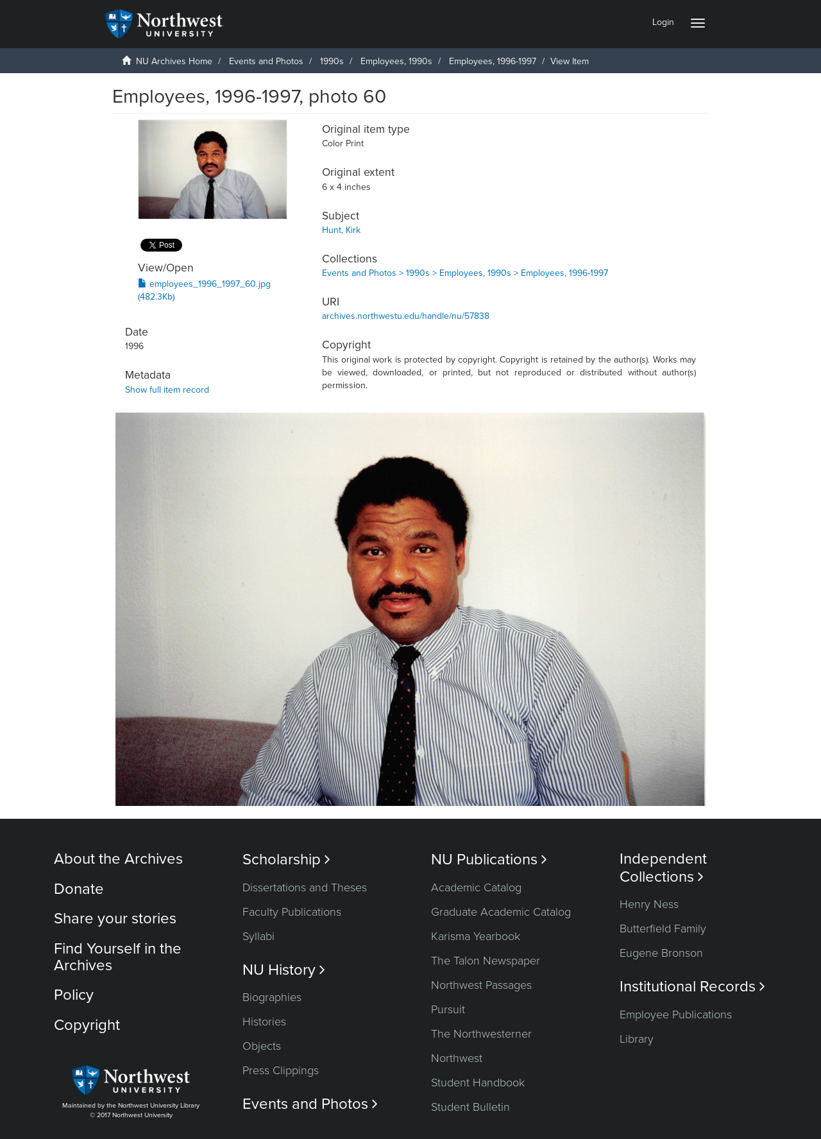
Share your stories (115, 918)
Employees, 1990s (396, 61)
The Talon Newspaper (485, 961)
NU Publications (489, 859)
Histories (264, 1022)
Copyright (87, 1025)
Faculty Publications (291, 912)
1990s (332, 61)
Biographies (271, 997)
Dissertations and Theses (304, 887)
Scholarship (286, 859)
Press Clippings (280, 1070)
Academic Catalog (476, 887)
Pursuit (448, 1009)
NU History (283, 970)
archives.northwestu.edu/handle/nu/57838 (405, 316)
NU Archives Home (174, 61)
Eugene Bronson (661, 953)
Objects (261, 1046)
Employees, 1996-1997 (492, 61)
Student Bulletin (470, 1107)
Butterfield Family (663, 928)
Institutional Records (692, 986)
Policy (74, 995)
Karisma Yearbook (475, 936)
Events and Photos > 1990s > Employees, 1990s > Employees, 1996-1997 (465, 273)
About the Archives (118, 859)
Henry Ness (649, 904)
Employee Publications (676, 1014)
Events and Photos (266, 61)
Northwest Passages (481, 985)
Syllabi (258, 936)
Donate (79, 889)
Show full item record (167, 389)
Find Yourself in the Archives (118, 957)
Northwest (456, 1058)
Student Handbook (478, 1082)
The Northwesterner (481, 1034)
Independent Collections (663, 868)
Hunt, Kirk (341, 230)
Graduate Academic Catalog (501, 912)
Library (637, 1039)
